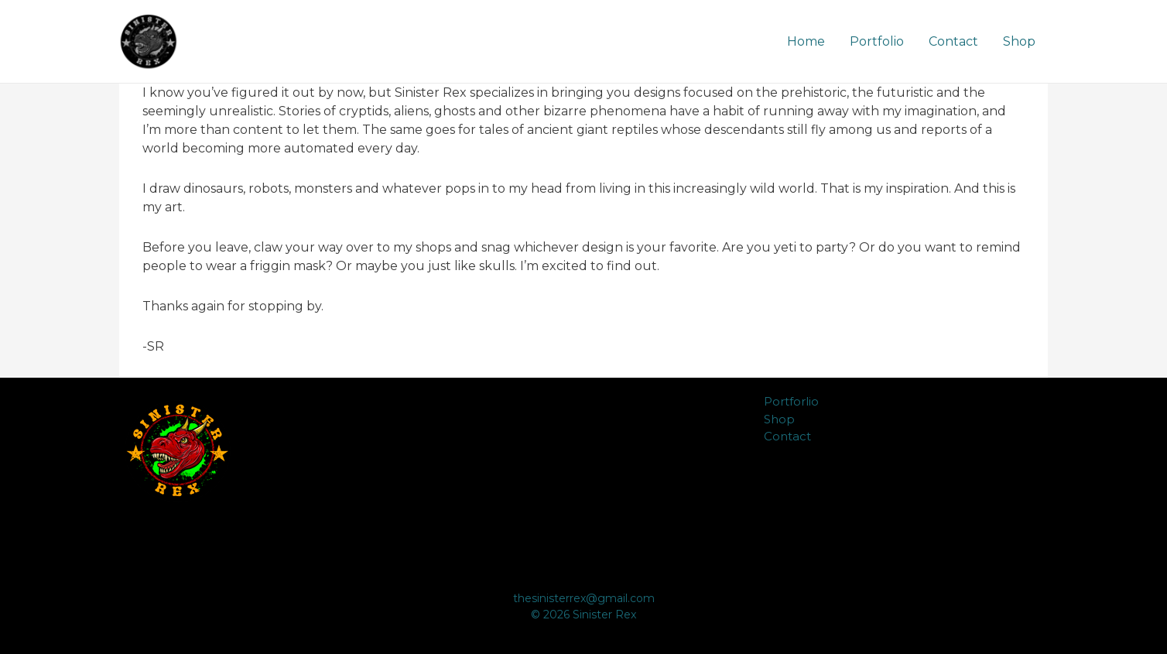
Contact (953, 41)
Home (806, 41)
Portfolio (877, 41)
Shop (1019, 41)
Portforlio (791, 401)
